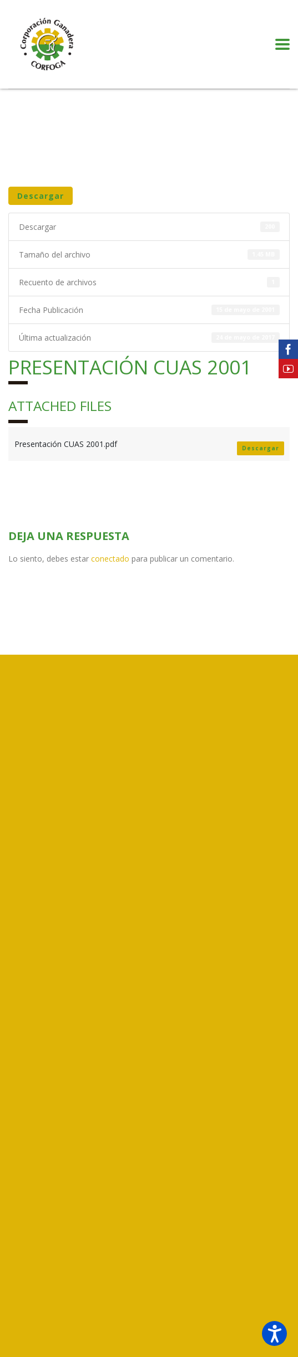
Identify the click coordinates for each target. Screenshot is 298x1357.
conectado (110, 558)
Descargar (40, 196)
